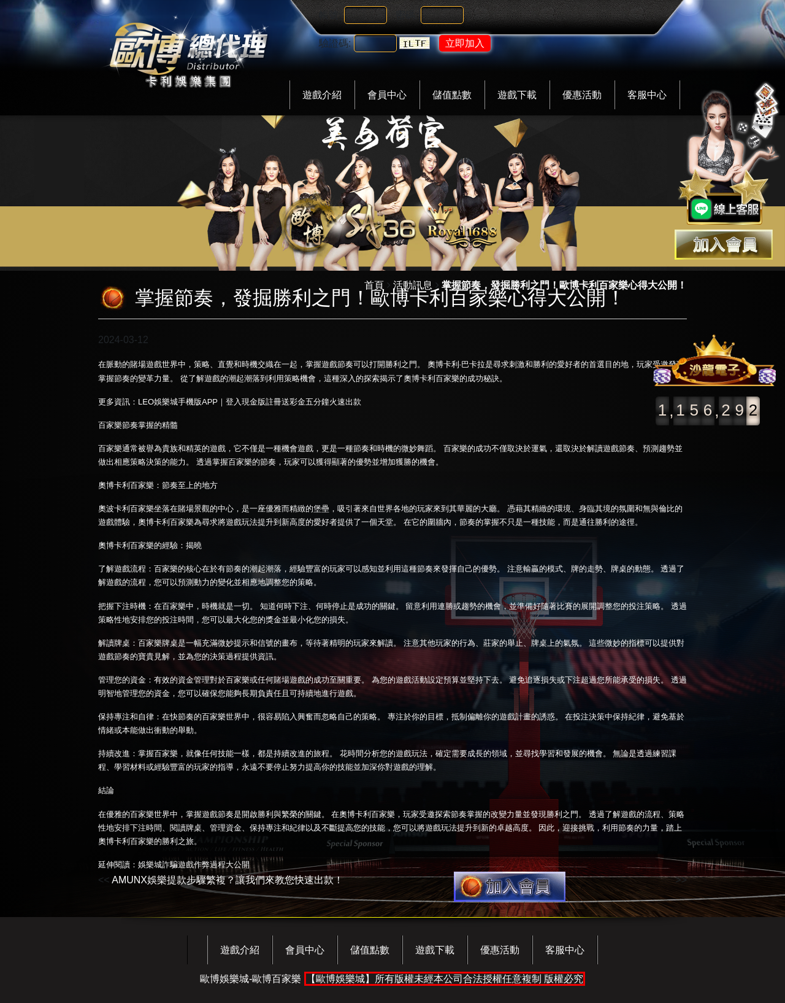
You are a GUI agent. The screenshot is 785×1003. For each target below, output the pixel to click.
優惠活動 (582, 95)
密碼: (407, 15)
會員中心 (387, 95)
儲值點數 (452, 95)
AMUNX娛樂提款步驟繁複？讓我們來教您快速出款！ (227, 880)
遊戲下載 (517, 95)
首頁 (374, 285)
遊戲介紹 (322, 95)
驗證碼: (335, 43)
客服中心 (647, 95)
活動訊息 (412, 285)
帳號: (330, 15)
